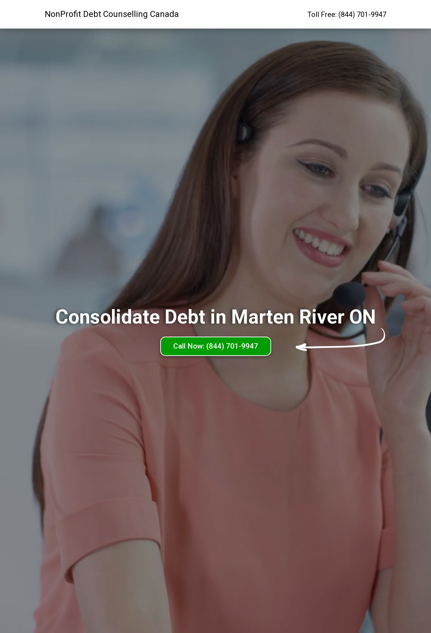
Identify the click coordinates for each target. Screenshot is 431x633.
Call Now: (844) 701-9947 (215, 346)
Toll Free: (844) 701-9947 (346, 14)
